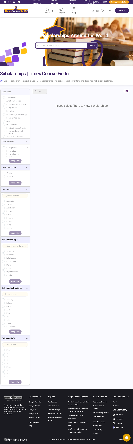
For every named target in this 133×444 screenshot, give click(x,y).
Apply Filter (15, 161)
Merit (8, 265)
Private (10, 177)
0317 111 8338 (100, 2)
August (9, 323)
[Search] (66, 45)
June (8, 317)
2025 (8, 357)
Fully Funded (11, 258)
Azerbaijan (10, 208)
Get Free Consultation (119, 2)
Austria (9, 204)
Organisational (12, 272)
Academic (10, 251)
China (8, 225)
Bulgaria (9, 218)
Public (9, 173)
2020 (8, 374)
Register (122, 10)
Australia (10, 201)
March (8, 306)
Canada (9, 221)
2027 (8, 350)
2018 (8, 377)
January (9, 300)
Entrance (10, 255)
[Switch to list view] (126, 91)
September (10, 327)
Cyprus (9, 228)
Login (110, 10)
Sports (9, 275)
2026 (8, 353)
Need (8, 268)
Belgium (9, 211)
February (10, 303)
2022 (8, 367)
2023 (8, 363)
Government (11, 261)
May (8, 313)
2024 (8, 360)
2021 (8, 370)
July (8, 320)
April (8, 310)
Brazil (8, 215)
